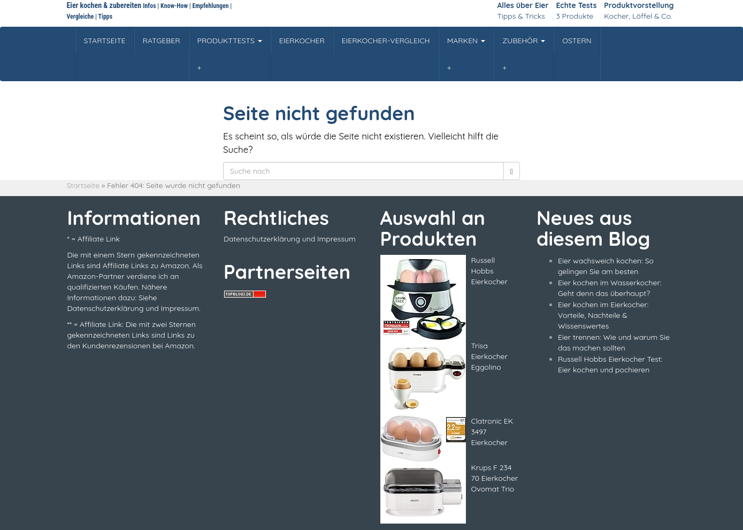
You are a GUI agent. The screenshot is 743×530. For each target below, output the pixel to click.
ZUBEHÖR (523, 40)
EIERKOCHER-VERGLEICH (386, 40)
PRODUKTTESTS (229, 40)
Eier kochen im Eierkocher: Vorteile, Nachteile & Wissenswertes (603, 315)
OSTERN (577, 40)
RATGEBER (161, 40)
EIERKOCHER (302, 40)
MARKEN (466, 40)
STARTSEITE (105, 40)
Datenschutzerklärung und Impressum (290, 239)
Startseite (83, 185)
